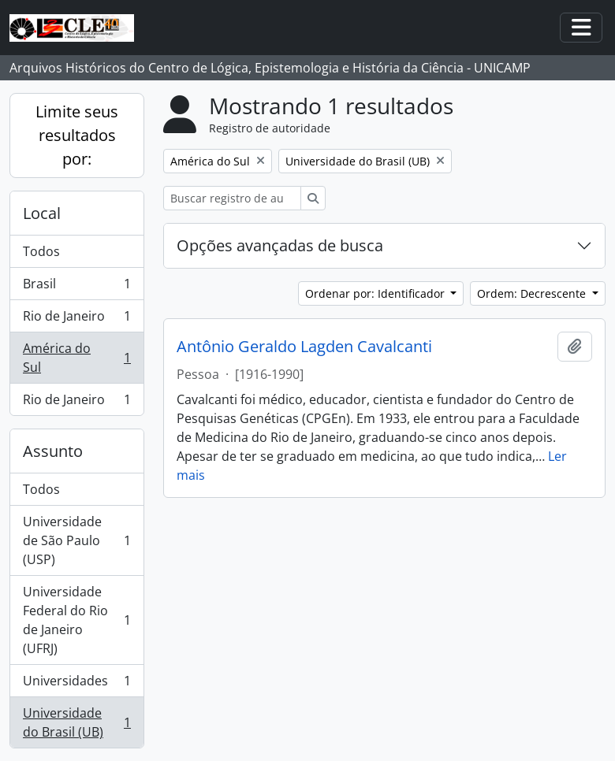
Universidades (76, 684)
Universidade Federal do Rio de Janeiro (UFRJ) (76, 620)
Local (42, 213)
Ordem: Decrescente (533, 293)
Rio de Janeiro (76, 319)
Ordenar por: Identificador (376, 293)
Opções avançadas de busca (280, 245)
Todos (41, 251)
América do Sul (76, 358)
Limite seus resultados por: (76, 135)
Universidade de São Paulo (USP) (76, 540)
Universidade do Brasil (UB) (76, 722)
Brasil (76, 287)
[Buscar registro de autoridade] (232, 198)
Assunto (53, 451)
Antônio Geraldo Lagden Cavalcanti (304, 346)
